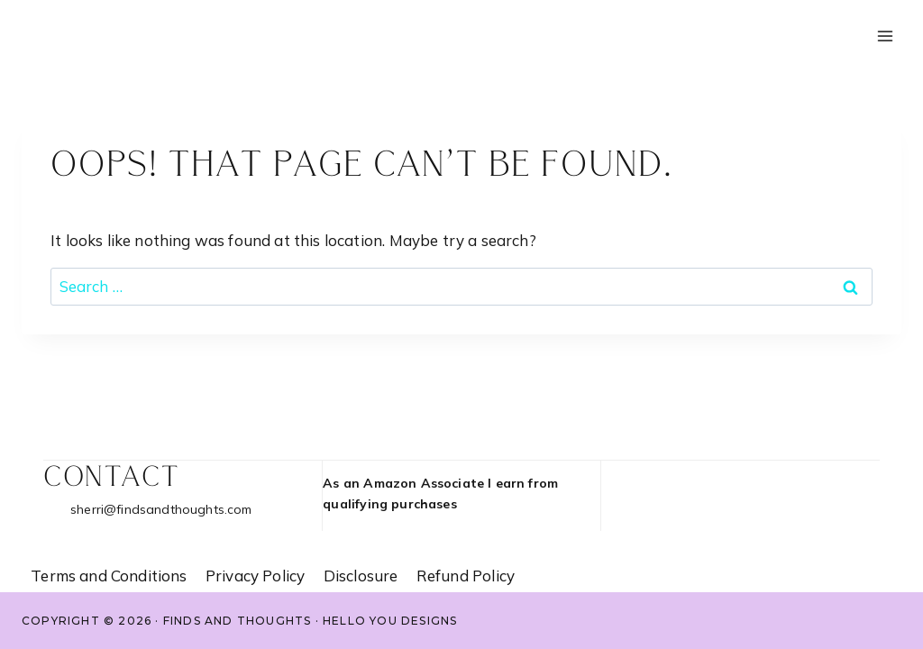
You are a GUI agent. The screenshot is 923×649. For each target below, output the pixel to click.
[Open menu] (884, 36)
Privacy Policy (255, 575)
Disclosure (361, 575)
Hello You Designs (390, 620)
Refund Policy (465, 575)
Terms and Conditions (109, 575)
